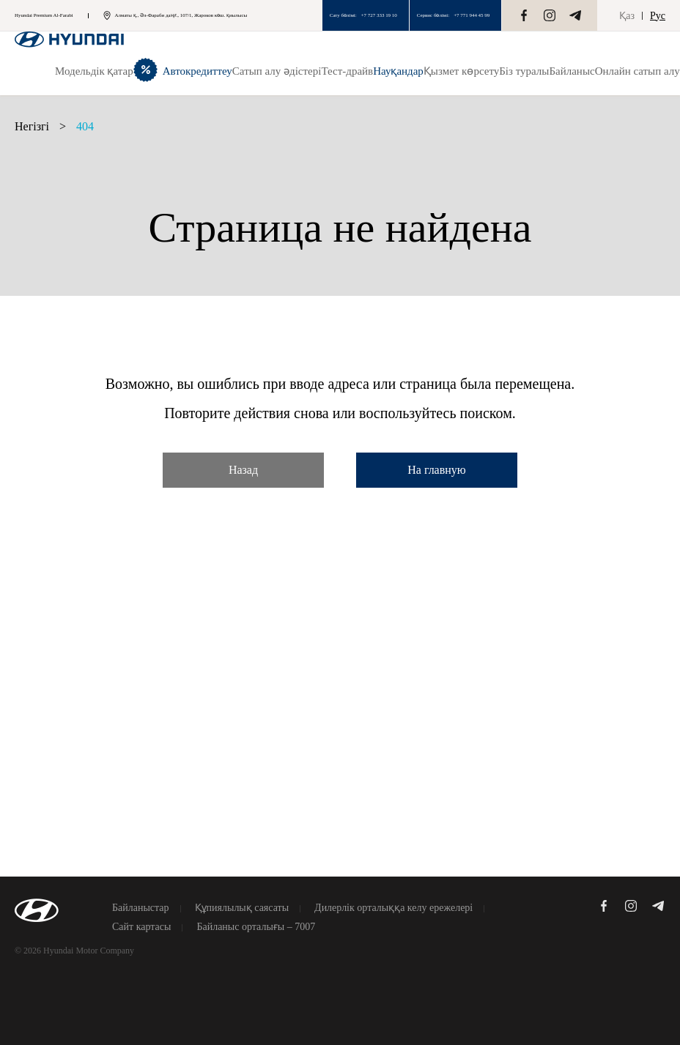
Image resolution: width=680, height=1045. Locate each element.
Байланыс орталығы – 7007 (255, 927)
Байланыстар (140, 908)
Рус (657, 15)
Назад (243, 470)
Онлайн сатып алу (637, 71)
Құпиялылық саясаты (242, 908)
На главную (436, 470)
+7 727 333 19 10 (379, 15)
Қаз (627, 15)
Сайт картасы (141, 927)
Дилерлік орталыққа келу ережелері (393, 908)
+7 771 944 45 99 (471, 15)
